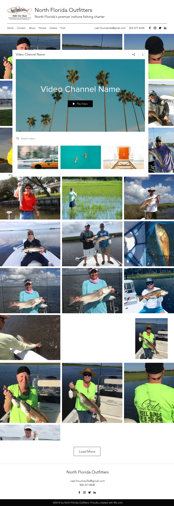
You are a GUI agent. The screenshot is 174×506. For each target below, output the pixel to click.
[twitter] (160, 28)
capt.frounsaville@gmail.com (110, 27)
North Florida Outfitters (63, 10)
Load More (87, 451)
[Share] (133, 55)
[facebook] (150, 28)
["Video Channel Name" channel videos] (80, 159)
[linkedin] (165, 28)
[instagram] (155, 28)
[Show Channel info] (141, 55)
